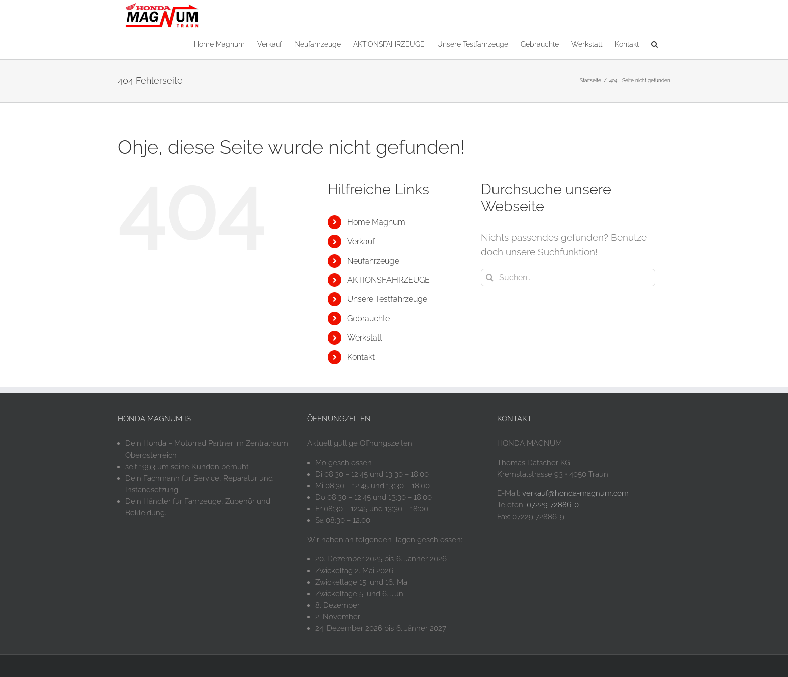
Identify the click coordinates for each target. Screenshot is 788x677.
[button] (654, 43)
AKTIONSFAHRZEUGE (388, 280)
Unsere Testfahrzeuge (387, 299)
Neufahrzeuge (373, 261)
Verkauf (361, 241)
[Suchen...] (568, 277)
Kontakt (361, 357)
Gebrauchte (368, 318)
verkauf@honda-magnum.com (575, 493)
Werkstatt (364, 338)
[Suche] (490, 277)
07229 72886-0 (553, 504)
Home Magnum (376, 222)
